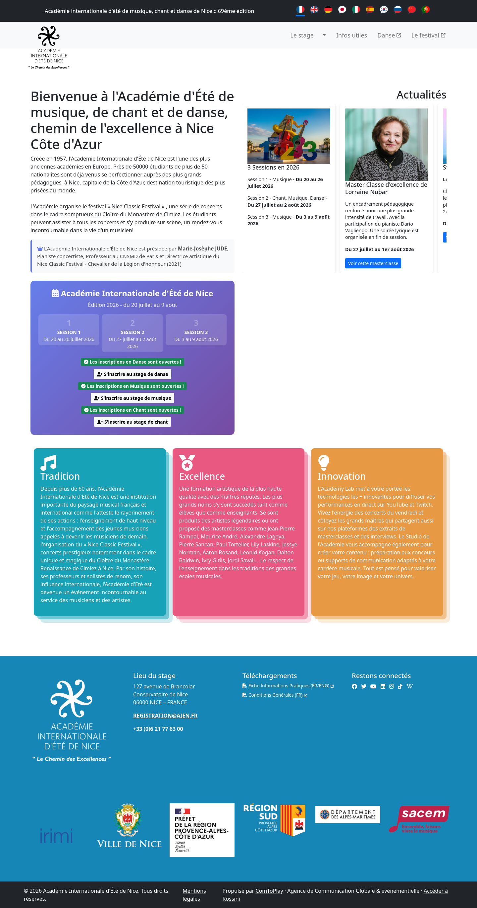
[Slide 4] (362, 280)
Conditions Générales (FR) (274, 695)
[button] (325, 35)
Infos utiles (351, 35)
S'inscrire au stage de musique (132, 398)
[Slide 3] (350, 280)
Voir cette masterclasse (373, 263)
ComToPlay (269, 890)
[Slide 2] (339, 280)
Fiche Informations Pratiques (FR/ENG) (288, 685)
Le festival (428, 35)
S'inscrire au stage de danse (132, 374)
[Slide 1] (327, 280)
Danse (389, 35)
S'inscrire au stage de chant (132, 422)
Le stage (302, 35)
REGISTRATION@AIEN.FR (165, 715)
